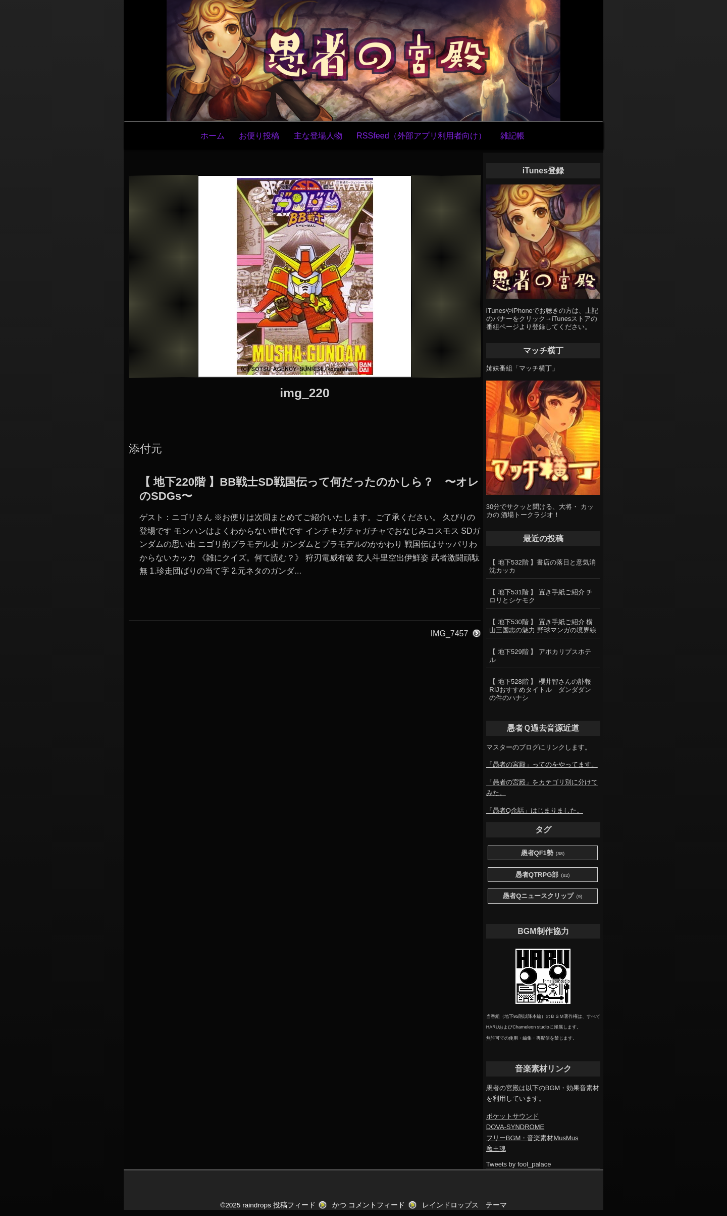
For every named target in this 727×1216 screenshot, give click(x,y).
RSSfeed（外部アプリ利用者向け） (421, 135)
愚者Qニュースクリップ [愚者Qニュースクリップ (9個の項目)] (542, 896)
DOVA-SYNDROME (515, 1127)
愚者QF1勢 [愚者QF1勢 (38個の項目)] (543, 853)
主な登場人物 (318, 135)
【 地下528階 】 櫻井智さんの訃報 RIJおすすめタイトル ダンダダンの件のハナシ (543, 689)
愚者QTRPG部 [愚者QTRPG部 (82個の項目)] (542, 875)
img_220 (305, 393)
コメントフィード (376, 1205)
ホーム (212, 135)
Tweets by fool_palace (518, 1164)
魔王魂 (496, 1148)
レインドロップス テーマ (464, 1205)
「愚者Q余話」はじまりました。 (534, 810)
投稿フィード (294, 1205)
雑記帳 (512, 135)
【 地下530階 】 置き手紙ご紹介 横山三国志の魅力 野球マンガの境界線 (542, 626)
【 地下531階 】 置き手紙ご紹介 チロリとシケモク (541, 596)
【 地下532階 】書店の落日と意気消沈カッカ (542, 566)
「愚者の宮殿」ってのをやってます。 (542, 764)
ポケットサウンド (512, 1116)
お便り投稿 (259, 135)
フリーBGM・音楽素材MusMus (532, 1138)
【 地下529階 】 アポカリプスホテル (540, 656)
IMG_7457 (450, 633)
